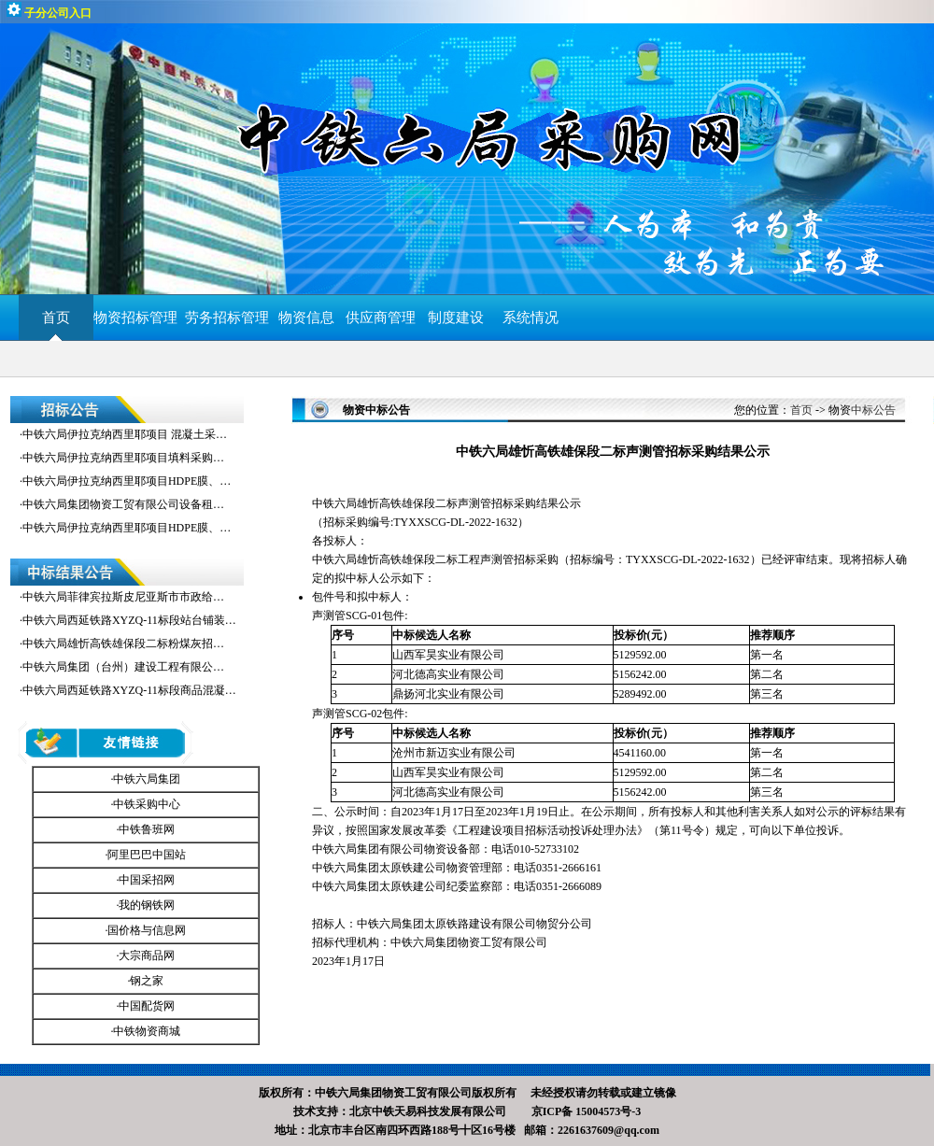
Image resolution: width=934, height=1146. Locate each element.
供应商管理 (381, 317)
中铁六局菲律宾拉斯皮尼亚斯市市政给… (123, 596)
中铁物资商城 (146, 1031)
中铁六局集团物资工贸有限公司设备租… (123, 504)
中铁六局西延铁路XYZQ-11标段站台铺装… (129, 620)
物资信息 (306, 317)
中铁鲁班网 (147, 829)
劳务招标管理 (227, 317)
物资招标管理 (139, 317)
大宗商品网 (147, 955)
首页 (56, 317)
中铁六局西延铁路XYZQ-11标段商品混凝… (129, 690)
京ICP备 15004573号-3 (586, 1111)
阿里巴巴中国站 (146, 854)
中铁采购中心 (146, 804)
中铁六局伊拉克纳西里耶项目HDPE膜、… (126, 481)
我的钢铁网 (147, 905)
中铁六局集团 (146, 778)
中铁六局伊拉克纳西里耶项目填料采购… (123, 457)
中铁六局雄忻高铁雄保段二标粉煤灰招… (123, 643)
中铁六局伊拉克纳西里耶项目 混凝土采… (124, 434)
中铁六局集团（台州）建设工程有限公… (123, 666)
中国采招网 (147, 879)
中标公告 (873, 410)
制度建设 (456, 317)
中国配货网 (147, 1005)
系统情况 (530, 317)
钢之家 (146, 980)
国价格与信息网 (146, 930)
